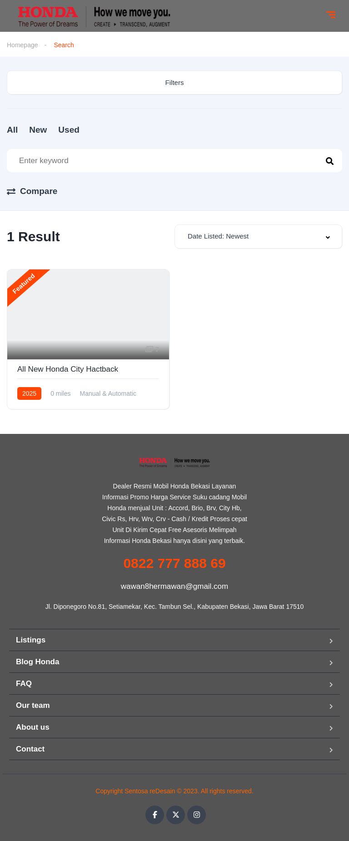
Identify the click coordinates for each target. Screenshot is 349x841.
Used (68, 129)
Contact (30, 749)
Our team (33, 705)
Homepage (22, 45)
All (12, 129)
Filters (174, 82)
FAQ (24, 683)
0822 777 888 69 (174, 563)
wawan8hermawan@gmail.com (174, 586)
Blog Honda (37, 661)
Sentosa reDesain (150, 791)
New (38, 129)
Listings (30, 640)
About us (33, 727)
